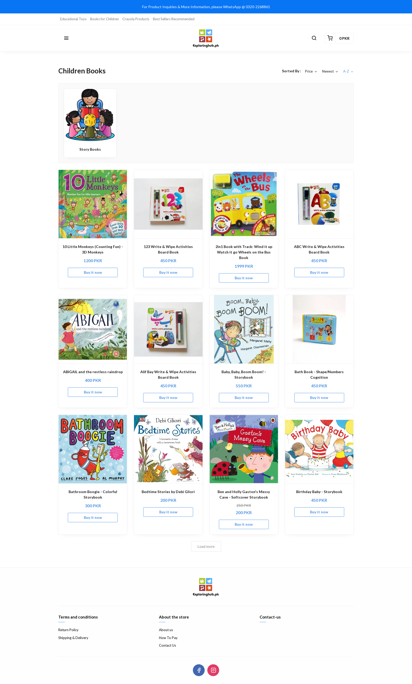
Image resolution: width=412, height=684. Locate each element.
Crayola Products (135, 19)
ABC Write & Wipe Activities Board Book (319, 249)
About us (166, 630)
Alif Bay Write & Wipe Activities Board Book (168, 374)
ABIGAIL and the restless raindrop (93, 371)
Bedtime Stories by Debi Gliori (168, 491)
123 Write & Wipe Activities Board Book (168, 249)
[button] (66, 38)
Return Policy (68, 630)
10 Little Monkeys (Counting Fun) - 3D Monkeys (93, 249)
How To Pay (168, 638)
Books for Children (104, 19)
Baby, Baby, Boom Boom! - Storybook (244, 374)
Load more (206, 546)
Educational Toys (73, 19)
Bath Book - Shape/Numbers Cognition (319, 374)
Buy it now (93, 272)
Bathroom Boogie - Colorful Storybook (93, 494)
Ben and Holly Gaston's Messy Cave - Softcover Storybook (244, 494)
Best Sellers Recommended (173, 19)
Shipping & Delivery (73, 638)
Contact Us (167, 645)
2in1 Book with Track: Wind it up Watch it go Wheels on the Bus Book (243, 252)
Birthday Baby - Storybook (319, 491)
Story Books (90, 149)
